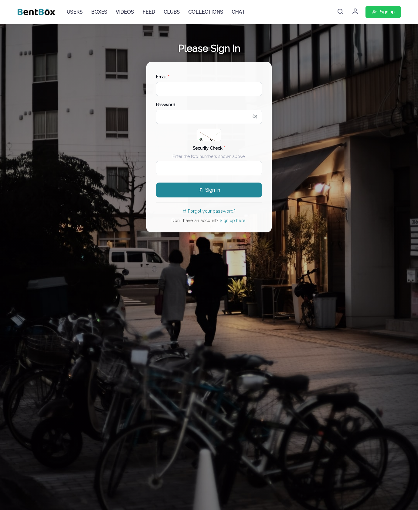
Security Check (209, 148)
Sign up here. (233, 220)
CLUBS (172, 12)
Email (162, 76)
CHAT (238, 12)
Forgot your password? (209, 211)
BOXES (99, 12)
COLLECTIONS (205, 12)
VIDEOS (125, 12)
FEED (148, 12)
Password (165, 104)
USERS (75, 12)
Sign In (209, 190)
